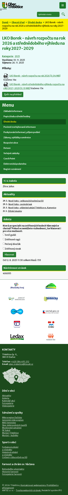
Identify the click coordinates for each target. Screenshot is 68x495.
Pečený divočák (12, 244)
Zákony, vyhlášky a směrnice (17, 137)
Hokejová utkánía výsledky (10, 453)
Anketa (7, 219)
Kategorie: (8, 56)
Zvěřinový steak (13, 248)
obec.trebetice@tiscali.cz (21, 364)
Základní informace (13, 111)
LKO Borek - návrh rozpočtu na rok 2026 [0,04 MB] (34, 75)
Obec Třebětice (15, 5)
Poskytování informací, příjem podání (22, 132)
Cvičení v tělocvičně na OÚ (14, 457)
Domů (5, 22)
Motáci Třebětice (10, 433)
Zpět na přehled (12, 94)
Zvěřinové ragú (12, 239)
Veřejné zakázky (11, 153)
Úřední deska (35, 22)
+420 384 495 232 (20, 361)
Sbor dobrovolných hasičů (14, 425)
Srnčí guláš (10, 235)
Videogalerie (8, 406)
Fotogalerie (7, 403)
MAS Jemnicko (9, 422)
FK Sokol (6, 430)
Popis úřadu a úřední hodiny (17, 116)
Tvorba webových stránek (28, 490)
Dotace (7, 148)
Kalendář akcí (8, 400)
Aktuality (6, 395)
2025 (17, 56)
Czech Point (9, 158)
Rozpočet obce (11, 143)
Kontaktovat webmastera (33, 485)
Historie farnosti (10, 471)
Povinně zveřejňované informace (20, 127)
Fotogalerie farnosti (12, 474)
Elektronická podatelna (15, 164)
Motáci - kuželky (10, 435)
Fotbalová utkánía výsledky (10, 448)
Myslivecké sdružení (11, 428)
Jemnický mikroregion (13, 420)
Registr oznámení (12, 169)
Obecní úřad (18, 22)
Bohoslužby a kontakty (13, 469)
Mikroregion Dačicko (12, 417)
